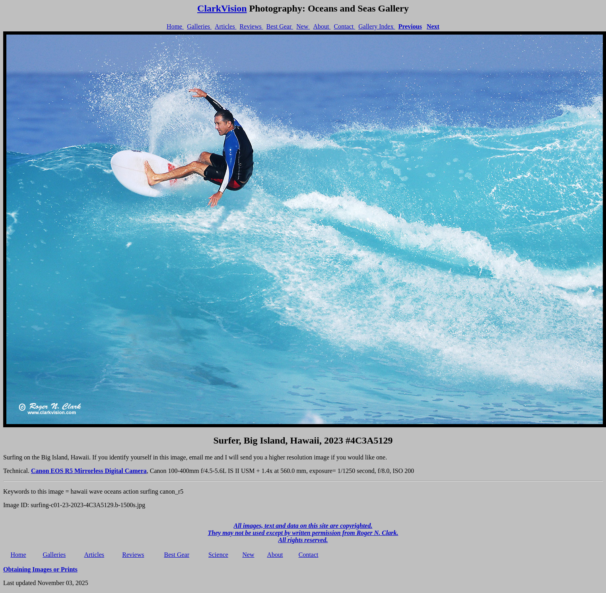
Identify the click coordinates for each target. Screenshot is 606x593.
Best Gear (279, 26)
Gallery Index (376, 26)
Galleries (199, 26)
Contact (344, 26)
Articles (226, 26)
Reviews (251, 26)
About (321, 26)
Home (175, 26)
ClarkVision (222, 8)
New (303, 26)
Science (218, 554)
